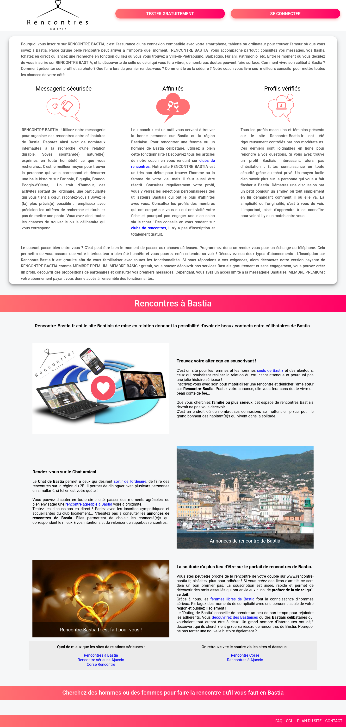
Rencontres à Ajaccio (245, 660)
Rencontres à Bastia (101, 655)
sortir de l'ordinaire (130, 481)
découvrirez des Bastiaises (235, 617)
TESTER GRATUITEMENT (170, 13)
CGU (290, 721)
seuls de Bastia (270, 370)
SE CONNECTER (285, 13)
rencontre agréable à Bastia (88, 504)
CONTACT (333, 721)
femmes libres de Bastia (232, 599)
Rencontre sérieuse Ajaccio (101, 660)
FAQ (278, 721)
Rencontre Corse (245, 655)
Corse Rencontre (101, 664)
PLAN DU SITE (309, 721)
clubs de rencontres (148, 228)
